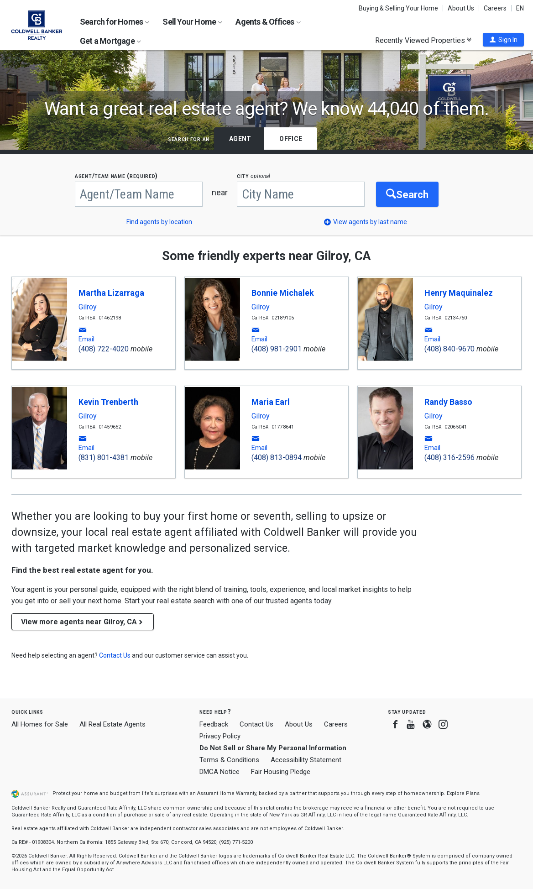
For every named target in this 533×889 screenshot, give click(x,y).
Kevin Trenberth (108, 402)
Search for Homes (114, 21)
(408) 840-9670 (449, 349)
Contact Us (256, 724)
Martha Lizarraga (111, 293)
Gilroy (87, 307)
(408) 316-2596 (449, 457)
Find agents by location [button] (159, 221)
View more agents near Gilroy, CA (82, 621)
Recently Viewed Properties (423, 40)
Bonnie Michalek (282, 293)
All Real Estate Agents (112, 724)
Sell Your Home (192, 21)
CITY (253, 176)
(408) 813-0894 (276, 457)
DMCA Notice (219, 772)
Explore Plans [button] (463, 793)
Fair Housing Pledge (280, 772)
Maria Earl (270, 402)
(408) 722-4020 (103, 349)
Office (290, 138)
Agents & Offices (267, 21)
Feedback (213, 724)
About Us (461, 8)
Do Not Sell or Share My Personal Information (272, 748)
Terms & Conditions (229, 760)
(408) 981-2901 (276, 349)
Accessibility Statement (306, 760)
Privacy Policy (219, 736)
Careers (495, 8)
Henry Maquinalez (458, 293)
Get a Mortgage (110, 41)
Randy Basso (448, 402)
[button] (503, 40)
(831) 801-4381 (103, 457)
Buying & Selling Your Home (398, 8)
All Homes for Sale (39, 724)
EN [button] (520, 8)
